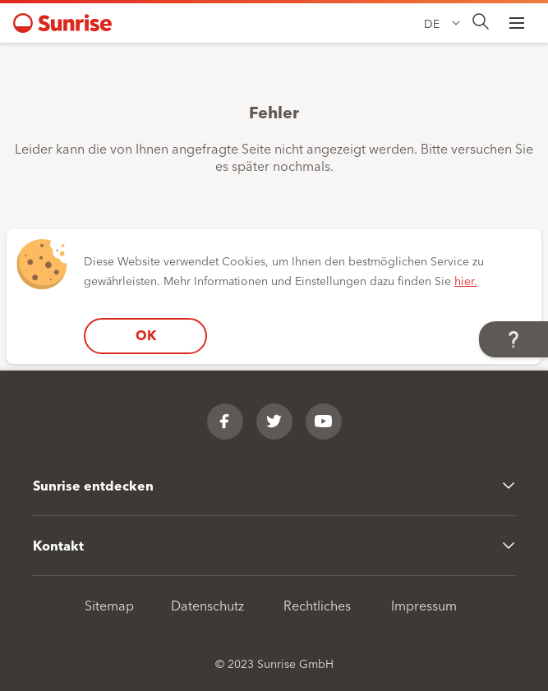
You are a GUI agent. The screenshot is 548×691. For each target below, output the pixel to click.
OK (146, 334)
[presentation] (481, 22)
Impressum (424, 605)
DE (432, 23)
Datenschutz (207, 605)
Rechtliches (317, 605)
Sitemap (109, 605)
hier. (465, 280)
